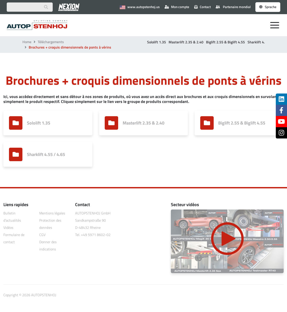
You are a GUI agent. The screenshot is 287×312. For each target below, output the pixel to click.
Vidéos (8, 227)
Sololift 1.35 (156, 42)
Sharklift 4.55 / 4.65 (263, 42)
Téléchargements (51, 42)
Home (26, 42)
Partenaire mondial (233, 6)
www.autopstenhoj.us (140, 6)
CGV (42, 234)
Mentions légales (52, 213)
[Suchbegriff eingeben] (30, 7)
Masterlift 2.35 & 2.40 (186, 42)
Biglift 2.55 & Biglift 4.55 (225, 42)
